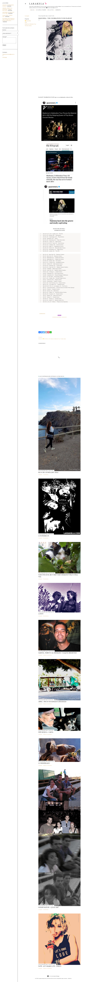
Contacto (57, 10)
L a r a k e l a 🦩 (38, 3)
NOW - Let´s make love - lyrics (49, 966)
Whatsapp (4, 57)
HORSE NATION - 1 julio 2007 (48, 907)
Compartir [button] (27, 16)
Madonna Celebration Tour (30, 24)
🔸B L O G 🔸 (32, 10)
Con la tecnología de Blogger (53, 976)
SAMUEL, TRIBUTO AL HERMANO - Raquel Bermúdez (57, 653)
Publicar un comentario (47, 655)
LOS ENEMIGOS (43, 536)
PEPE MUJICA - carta (45, 732)
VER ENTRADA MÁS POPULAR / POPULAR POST (59, 317)
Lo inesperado (44, 763)
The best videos (28, 25)
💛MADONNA (28, 20)
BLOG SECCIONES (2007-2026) (48, 472)
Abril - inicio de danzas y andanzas (52, 702)
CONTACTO (42, 313)
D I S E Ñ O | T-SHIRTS (41, 10)
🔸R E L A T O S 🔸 (50, 10)
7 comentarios (45, 909)
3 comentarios (45, 538)
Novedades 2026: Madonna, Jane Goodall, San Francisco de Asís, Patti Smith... (8, 19)
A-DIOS (40, 614)
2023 (26, 22)
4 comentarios (45, 474)
